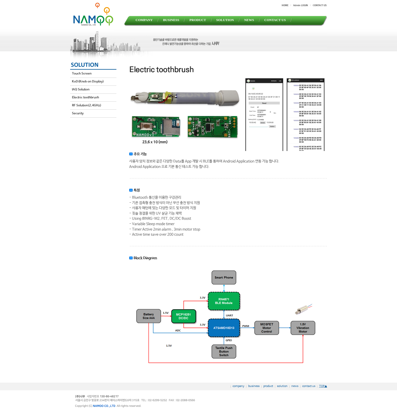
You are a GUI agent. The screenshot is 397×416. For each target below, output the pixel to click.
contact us (308, 386)
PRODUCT (197, 20)
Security (78, 113)
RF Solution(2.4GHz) (86, 105)
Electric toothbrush (85, 97)
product (268, 386)
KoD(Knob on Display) (88, 81)
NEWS (249, 20)
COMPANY (144, 20)
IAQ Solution (80, 89)
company (238, 386)
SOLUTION (225, 20)
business (254, 386)
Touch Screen (81, 73)
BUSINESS (171, 20)
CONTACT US (275, 20)
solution (282, 386)
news (294, 386)
